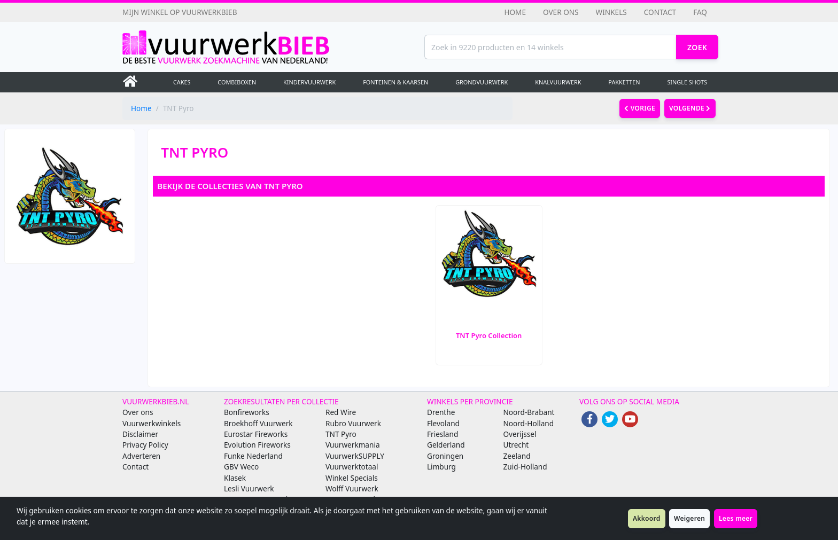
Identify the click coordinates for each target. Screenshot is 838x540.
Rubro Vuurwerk (353, 423)
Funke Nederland (253, 456)
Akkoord (647, 518)
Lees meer (735, 518)
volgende (690, 108)
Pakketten (624, 82)
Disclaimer (140, 434)
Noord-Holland (528, 423)
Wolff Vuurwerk (351, 488)
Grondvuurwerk (481, 82)
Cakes (182, 82)
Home (515, 12)
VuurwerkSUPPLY (354, 456)
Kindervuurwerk (309, 82)
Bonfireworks (246, 412)
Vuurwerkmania (352, 445)
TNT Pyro (340, 434)
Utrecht (516, 445)
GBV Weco (241, 466)
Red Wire (340, 412)
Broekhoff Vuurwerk (258, 423)
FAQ (700, 12)
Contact (660, 12)
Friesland (442, 434)
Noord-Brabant (529, 412)
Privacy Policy (145, 445)
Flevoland (443, 423)
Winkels (611, 12)
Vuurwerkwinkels (151, 423)
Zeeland (517, 456)
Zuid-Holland (525, 466)
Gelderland (446, 445)
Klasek (235, 478)
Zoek (697, 47)
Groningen (445, 456)
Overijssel (520, 434)
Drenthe (441, 412)
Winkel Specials (351, 478)
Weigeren (689, 518)
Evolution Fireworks (257, 445)
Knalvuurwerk (558, 82)
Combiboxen (237, 82)
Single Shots (687, 82)
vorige (639, 108)
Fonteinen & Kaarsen (395, 82)
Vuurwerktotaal (351, 466)
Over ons (561, 12)
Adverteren (141, 456)
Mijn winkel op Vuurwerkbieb (179, 12)
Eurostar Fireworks (256, 434)
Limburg (441, 466)
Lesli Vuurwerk (249, 488)
